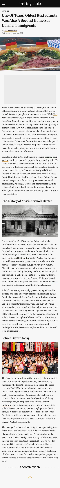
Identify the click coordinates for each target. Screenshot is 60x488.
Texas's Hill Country (19, 257)
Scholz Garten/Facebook (51, 69)
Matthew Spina (10, 30)
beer (55, 281)
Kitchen (6, 11)
